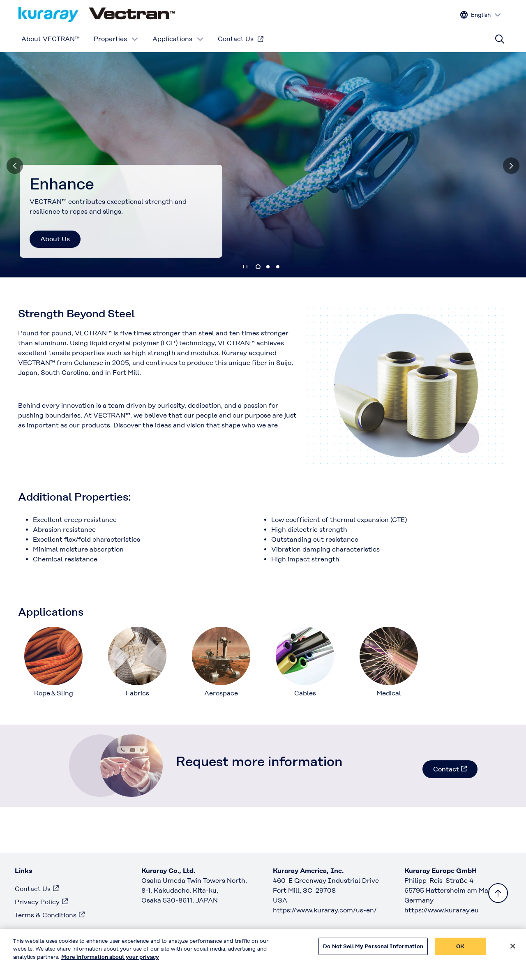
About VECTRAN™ (50, 39)
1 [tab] (258, 266)
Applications (178, 39)
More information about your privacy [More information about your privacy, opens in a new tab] (110, 961)
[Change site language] (480, 15)
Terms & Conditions (45, 915)
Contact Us (236, 39)
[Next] (511, 165)
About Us (55, 239)
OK (460, 950)
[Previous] (15, 165)
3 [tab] (277, 266)
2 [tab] (267, 266)
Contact (446, 769)
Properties (116, 39)
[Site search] (499, 39)
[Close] (513, 950)
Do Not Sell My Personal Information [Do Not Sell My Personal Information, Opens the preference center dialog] (373, 950)
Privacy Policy (37, 902)
